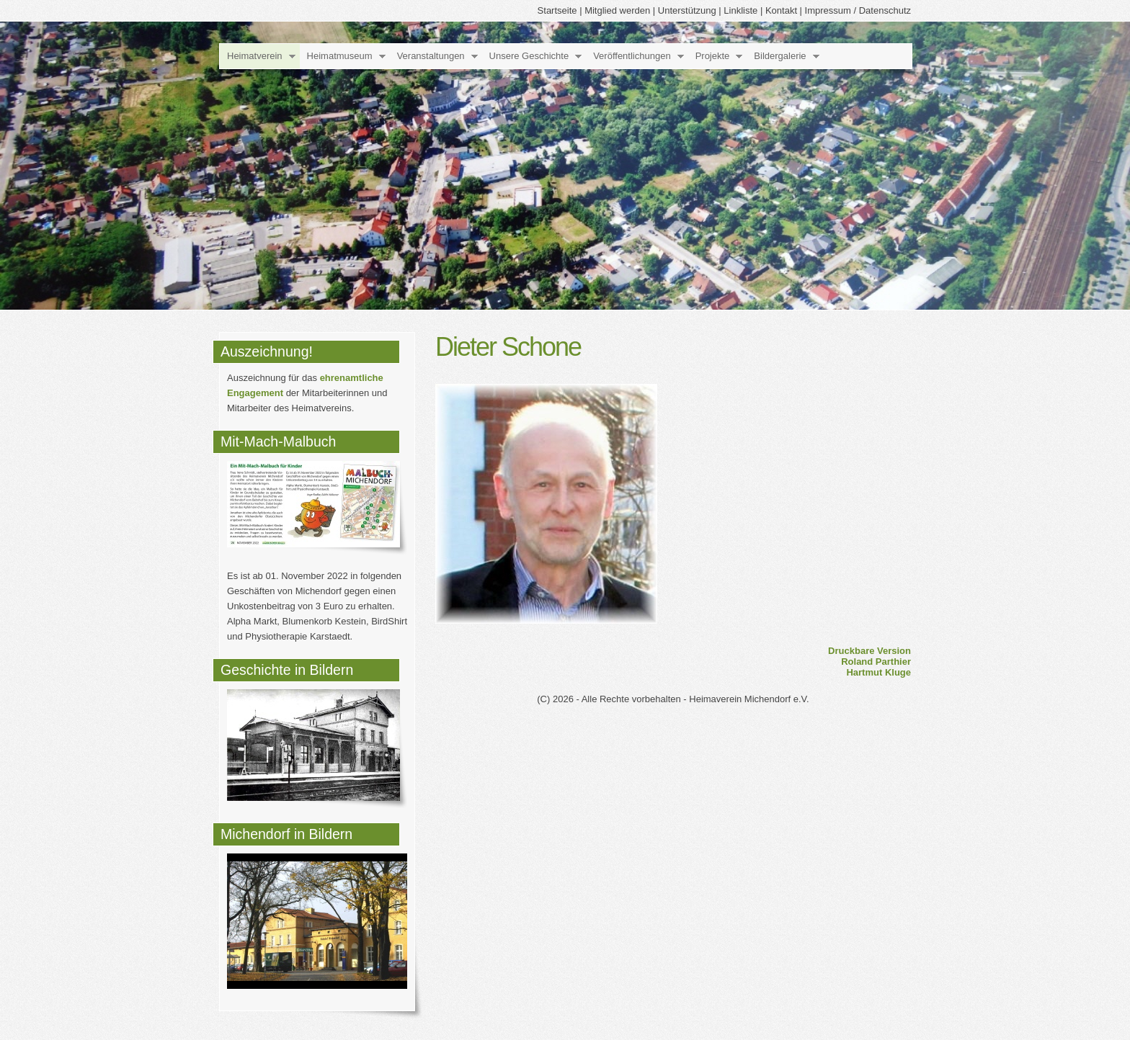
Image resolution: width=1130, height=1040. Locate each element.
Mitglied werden (617, 10)
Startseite (557, 10)
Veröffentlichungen (631, 55)
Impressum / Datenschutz (858, 10)
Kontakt (781, 10)
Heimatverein (254, 55)
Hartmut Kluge (878, 672)
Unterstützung (687, 10)
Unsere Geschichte (529, 55)
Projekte (712, 55)
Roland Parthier (876, 661)
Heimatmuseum (340, 55)
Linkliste (740, 10)
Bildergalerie (780, 55)
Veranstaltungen (431, 55)
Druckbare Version (869, 650)
